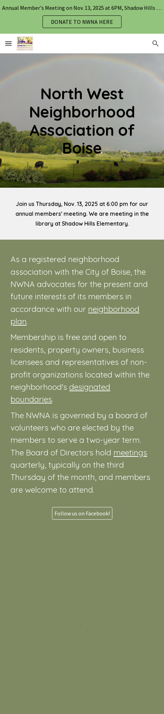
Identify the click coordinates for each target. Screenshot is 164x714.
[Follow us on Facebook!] (82, 513)
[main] (82, 120)
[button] (8, 43)
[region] (82, 17)
